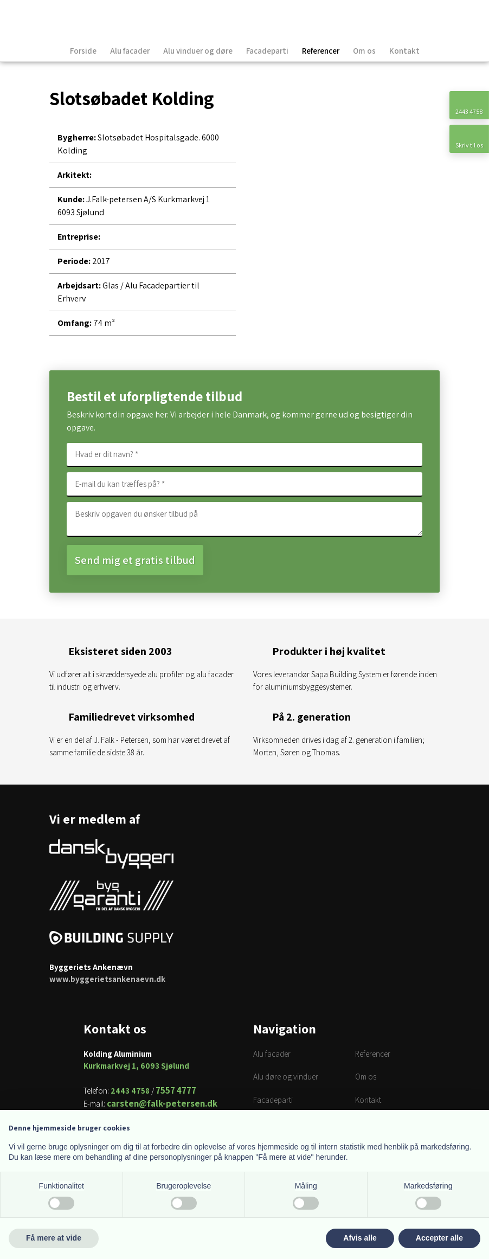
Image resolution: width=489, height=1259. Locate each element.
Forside (83, 51)
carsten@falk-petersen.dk (162, 1103)
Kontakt (404, 51)
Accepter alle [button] (439, 1238)
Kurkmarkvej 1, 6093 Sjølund (136, 1066)
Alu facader (130, 51)
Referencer (320, 51)
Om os (364, 51)
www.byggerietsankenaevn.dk (107, 979)
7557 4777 (176, 1090)
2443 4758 (130, 1090)
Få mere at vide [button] (53, 1238)
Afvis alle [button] (359, 1238)
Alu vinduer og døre (198, 51)
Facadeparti (267, 51)
